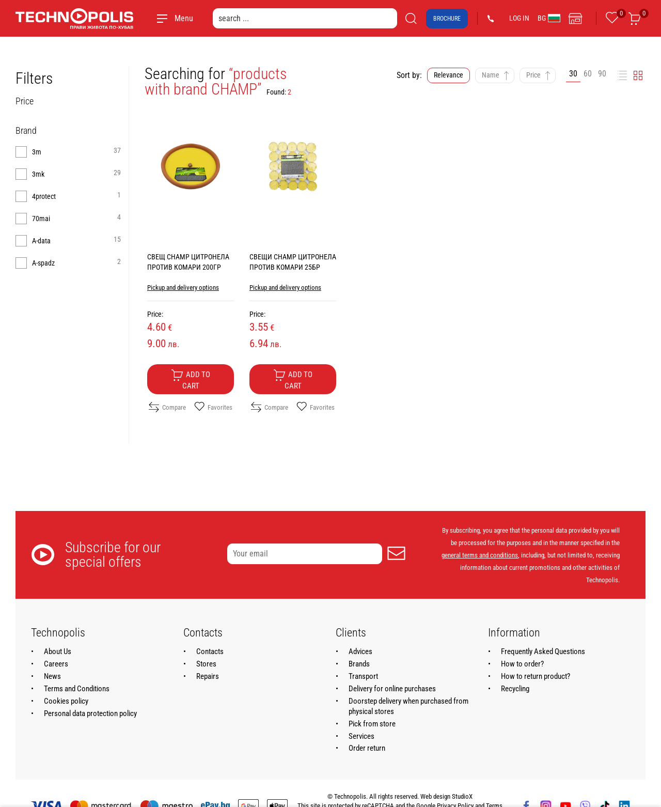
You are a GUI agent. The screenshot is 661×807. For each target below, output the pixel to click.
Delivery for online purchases (392, 688)
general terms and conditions (480, 555)
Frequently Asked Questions (543, 651)
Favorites (213, 407)
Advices (360, 651)
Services (361, 736)
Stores (206, 664)
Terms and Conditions (76, 688)
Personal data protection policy (90, 713)
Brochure (447, 18)
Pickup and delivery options (183, 287)
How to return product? (535, 676)
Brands (359, 664)
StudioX (462, 796)
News (52, 676)
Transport (363, 676)
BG (549, 18)
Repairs (207, 676)
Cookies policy (66, 701)
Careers (56, 664)
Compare (167, 407)
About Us (57, 651)
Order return (367, 748)
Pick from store (372, 723)
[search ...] (305, 18)
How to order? (522, 664)
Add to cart (190, 380)
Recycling (515, 688)
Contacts (210, 651)
